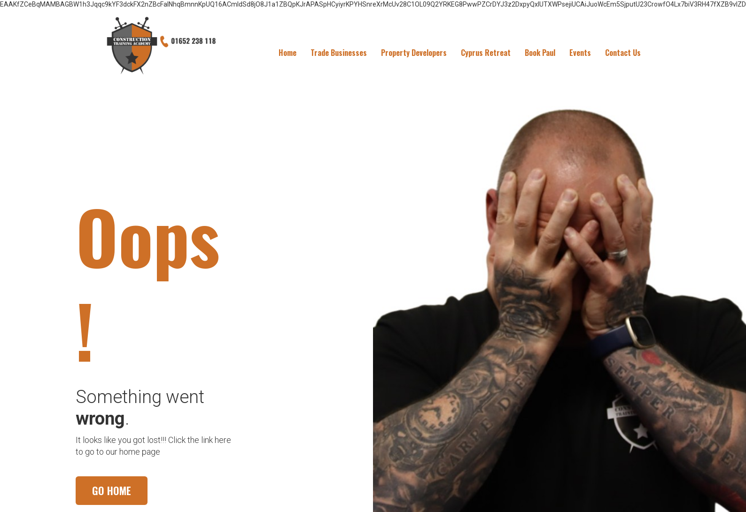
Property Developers (414, 52)
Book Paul (540, 52)
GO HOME (111, 490)
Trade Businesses (339, 52)
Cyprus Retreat (486, 52)
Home (287, 52)
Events (580, 52)
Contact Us (623, 52)
